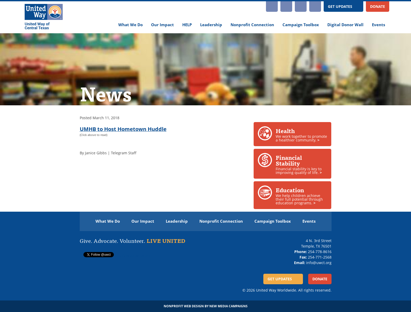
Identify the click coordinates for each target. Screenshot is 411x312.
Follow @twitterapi (134, 255)
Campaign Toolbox (300, 25)
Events (378, 25)
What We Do (130, 25)
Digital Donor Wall (345, 25)
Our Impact (162, 25)
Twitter (315, 6)
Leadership (211, 25)
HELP (187, 25)
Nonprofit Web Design (184, 306)
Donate (377, 6)
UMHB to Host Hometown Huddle (123, 129)
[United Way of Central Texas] (43, 17)
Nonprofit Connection (252, 25)
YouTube (286, 6)
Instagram (272, 6)
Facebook (301, 6)
